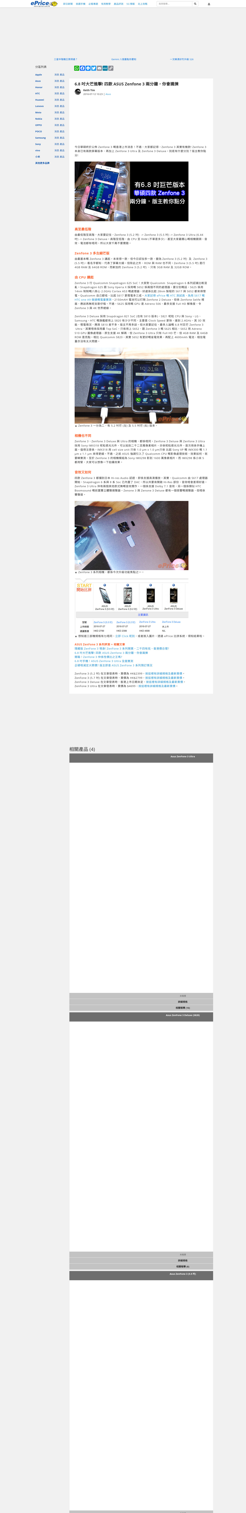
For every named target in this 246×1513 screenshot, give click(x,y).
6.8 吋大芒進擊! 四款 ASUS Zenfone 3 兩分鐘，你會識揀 (111, 653)
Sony (38, 144)
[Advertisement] (141, 120)
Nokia (38, 118)
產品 (62, 74)
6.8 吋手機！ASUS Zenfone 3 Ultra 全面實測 (104, 661)
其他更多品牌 (42, 163)
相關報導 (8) (182, 1266)
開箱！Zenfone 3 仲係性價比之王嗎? (98, 657)
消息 (56, 74)
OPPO (38, 125)
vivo (37, 150)
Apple (38, 74)
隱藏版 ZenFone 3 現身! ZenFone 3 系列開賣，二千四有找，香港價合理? (122, 648)
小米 (37, 156)
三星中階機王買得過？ (66, 59)
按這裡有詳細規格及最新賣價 (163, 673)
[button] (209, 4)
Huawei (39, 99)
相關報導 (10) (183, 1007)
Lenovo (39, 106)
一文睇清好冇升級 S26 (182, 59)
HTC (37, 93)
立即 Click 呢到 (125, 636)
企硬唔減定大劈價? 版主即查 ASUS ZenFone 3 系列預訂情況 (113, 665)
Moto (38, 112)
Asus (38, 80)
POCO (38, 131)
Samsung (40, 137)
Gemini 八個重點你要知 (123, 59)
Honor (39, 87)
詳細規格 (183, 1001)
